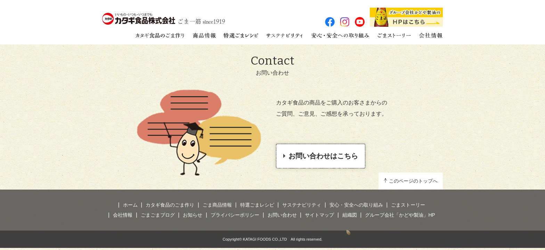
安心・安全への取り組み (356, 205)
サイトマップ (319, 215)
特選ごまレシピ (257, 205)
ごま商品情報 (217, 205)
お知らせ (192, 215)
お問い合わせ (282, 215)
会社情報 (122, 215)
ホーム (130, 205)
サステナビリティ (301, 205)
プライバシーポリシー (235, 215)
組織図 (349, 215)
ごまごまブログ (158, 215)
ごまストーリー (408, 205)
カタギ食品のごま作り (170, 205)
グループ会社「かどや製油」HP (400, 215)
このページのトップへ (413, 181)
